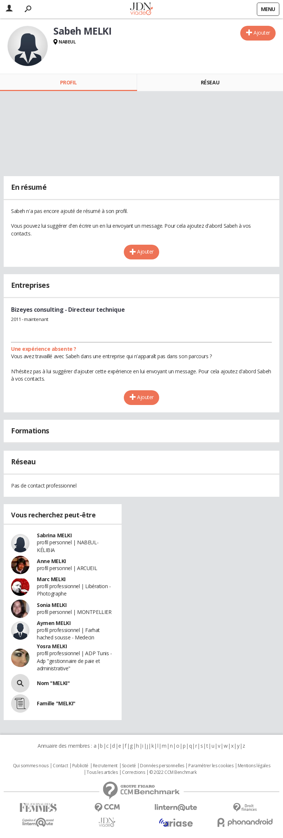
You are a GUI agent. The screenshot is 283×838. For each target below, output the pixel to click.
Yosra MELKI (52, 646)
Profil (68, 82)
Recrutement (105, 765)
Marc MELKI (51, 579)
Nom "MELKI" (53, 683)
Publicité (80, 765)
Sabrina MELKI (54, 535)
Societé (129, 765)
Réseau (210, 82)
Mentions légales (254, 765)
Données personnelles (162, 765)
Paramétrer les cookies (210, 765)
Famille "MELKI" (56, 703)
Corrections (133, 772)
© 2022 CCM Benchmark (173, 772)
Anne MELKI (51, 561)
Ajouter (262, 32)
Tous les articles (102, 772)
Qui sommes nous (31, 765)
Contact (60, 765)
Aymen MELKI (53, 622)
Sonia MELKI (51, 604)
